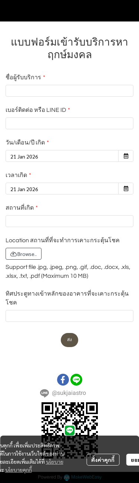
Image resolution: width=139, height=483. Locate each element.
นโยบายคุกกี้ (18, 469)
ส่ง (69, 339)
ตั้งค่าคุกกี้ (103, 459)
